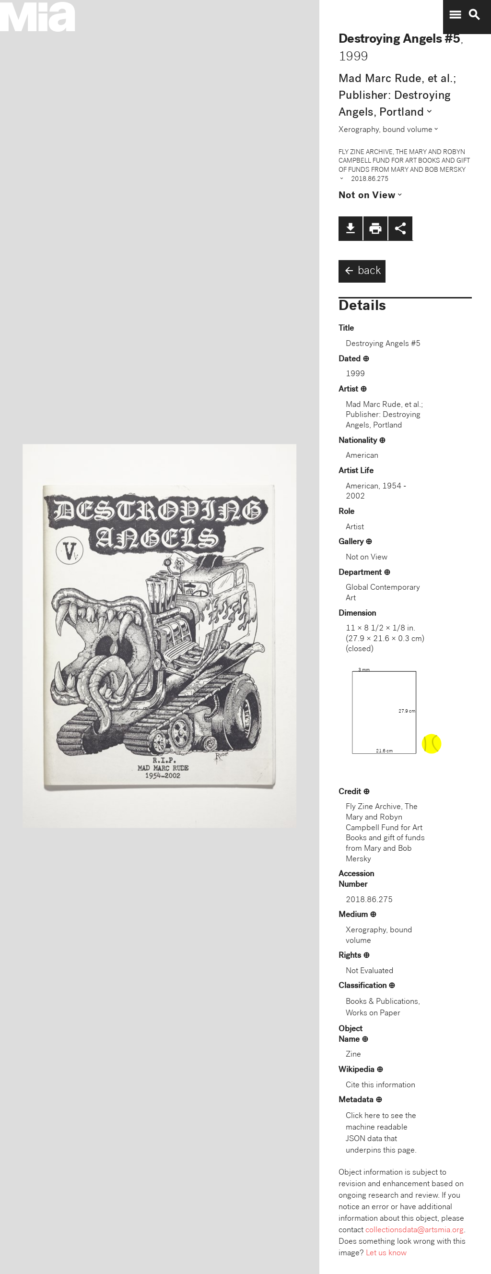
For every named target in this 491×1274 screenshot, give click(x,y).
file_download (350, 228)
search (474, 15)
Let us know (386, 1254)
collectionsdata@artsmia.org (414, 1230)
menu (455, 15)
